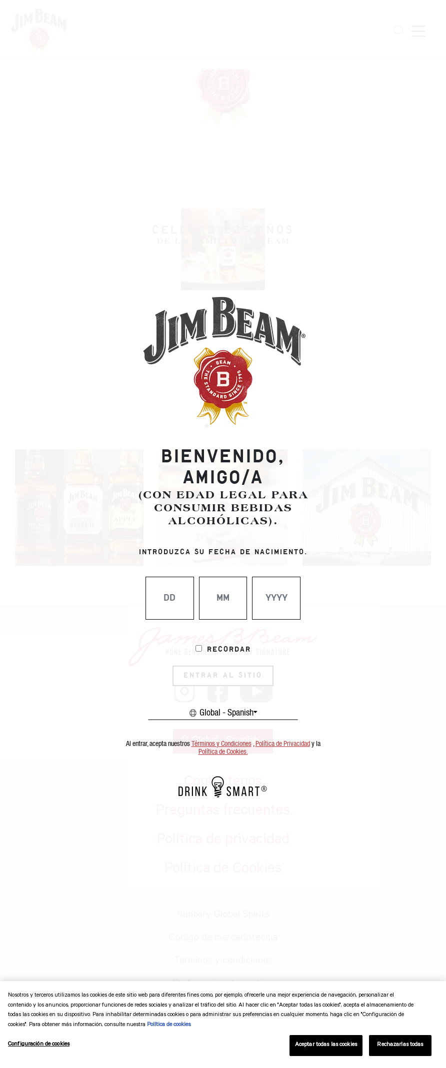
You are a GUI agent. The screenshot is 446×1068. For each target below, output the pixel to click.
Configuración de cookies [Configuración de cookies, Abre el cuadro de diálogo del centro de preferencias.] (39, 1045)
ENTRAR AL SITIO (223, 675)
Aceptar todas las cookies (326, 1045)
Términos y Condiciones (222, 744)
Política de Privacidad (283, 744)
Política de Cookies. (223, 752)
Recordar (229, 649)
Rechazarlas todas (400, 1045)
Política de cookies (168, 1025)
